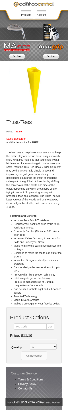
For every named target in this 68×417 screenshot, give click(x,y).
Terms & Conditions (30, 379)
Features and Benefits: (23, 215)
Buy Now (17, 56)
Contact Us (25, 388)
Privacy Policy (27, 384)
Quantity (16, 347)
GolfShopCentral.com (28, 402)
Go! (50, 326)
